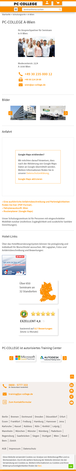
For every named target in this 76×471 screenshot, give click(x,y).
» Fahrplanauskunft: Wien (15, 208)
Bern (4, 440)
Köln (37, 426)
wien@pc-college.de (35, 84)
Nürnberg (43, 431)
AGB (4, 448)
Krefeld (46, 426)
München (20, 431)
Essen (5, 421)
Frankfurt (15, 421)
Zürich (13, 440)
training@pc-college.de (21, 394)
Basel (64, 435)
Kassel (18, 426)
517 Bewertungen (43, 328)
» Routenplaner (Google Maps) (17, 211)
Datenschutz (29, 448)
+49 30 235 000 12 (38, 74)
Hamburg (38, 421)
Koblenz (28, 426)
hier (39, 465)
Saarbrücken (23, 435)
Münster (32, 431)
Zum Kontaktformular (20, 402)
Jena (61, 421)
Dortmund (27, 416)
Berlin (5, 416)
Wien (56, 435)
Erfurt (62, 416)
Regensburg (8, 435)
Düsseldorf (51, 416)
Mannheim (7, 431)
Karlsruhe (7, 426)
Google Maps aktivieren (30, 179)
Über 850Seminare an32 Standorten (28, 287)
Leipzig (55, 426)
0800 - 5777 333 (18, 385)
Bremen (15, 416)
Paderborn (56, 431)
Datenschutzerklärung (37, 173)
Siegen (35, 435)
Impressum (15, 448)
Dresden (39, 416)
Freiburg (27, 421)
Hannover (51, 421)
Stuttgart (46, 435)
